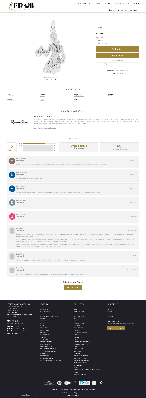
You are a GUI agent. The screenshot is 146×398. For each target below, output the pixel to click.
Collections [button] (95, 3)
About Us (110, 307)
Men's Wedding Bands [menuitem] (47, 358)
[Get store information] (13, 316)
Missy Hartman (21, 158)
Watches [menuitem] (43, 337)
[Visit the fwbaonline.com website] (67, 383)
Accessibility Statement (88, 389)
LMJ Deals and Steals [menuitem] (47, 307)
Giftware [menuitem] (43, 332)
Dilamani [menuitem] (77, 325)
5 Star (20, 143)
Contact (135, 3)
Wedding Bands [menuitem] (45, 311)
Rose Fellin (20, 254)
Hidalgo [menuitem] (76, 335)
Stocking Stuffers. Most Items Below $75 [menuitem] (87, 370)
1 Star (20, 151)
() (54, 143)
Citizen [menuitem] (76, 321)
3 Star (20, 147)
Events (109, 309)
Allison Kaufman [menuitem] (79, 311)
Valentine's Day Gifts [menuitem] (80, 374)
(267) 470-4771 (51, 80)
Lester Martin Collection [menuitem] (82, 342)
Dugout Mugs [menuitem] (78, 328)
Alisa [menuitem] (75, 309)
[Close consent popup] (36, 395)
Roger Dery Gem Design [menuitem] (81, 360)
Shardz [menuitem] (76, 367)
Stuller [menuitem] (76, 372)
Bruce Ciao (20, 268)
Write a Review (73, 288)
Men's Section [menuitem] (44, 335)
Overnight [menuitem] (77, 353)
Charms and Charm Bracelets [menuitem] (49, 316)
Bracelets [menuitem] (43, 328)
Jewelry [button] (106, 3)
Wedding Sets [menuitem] (44, 356)
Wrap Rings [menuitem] (44, 353)
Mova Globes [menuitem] (78, 351)
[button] (112, 10)
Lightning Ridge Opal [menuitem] (81, 344)
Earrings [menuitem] (43, 318)
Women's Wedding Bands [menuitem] (48, 351)
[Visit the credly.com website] (94, 383)
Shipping (107, 64)
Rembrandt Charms (79, 96)
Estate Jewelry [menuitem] (44, 330)
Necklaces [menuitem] (43, 321)
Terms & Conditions (75, 389)
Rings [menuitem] (42, 325)
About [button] (126, 3)
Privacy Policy (112, 314)
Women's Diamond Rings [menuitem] (48, 349)
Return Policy (111, 316)
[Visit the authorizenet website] (59, 383)
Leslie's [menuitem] (76, 339)
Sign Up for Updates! (116, 328)
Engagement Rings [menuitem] (46, 346)
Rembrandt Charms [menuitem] (80, 358)
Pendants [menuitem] (43, 314)
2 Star (20, 149)
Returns (129, 64)
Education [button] (117, 3)
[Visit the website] (75, 383)
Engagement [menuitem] (44, 309)
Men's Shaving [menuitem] (78, 349)
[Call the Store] (12, 312)
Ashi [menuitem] (75, 314)
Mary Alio (19, 228)
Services (110, 311)
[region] (51, 47)
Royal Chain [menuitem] (78, 365)
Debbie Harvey (21, 172)
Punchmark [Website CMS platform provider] (76, 395)
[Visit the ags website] (49, 383)
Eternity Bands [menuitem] (45, 344)
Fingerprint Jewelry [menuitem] (80, 332)
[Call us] (19, 314)
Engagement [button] (82, 3)
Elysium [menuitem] (76, 330)
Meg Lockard (20, 186)
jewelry (8, 16)
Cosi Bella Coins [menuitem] (79, 323)
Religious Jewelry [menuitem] (46, 342)
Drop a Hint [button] (117, 55)
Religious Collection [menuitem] (81, 356)
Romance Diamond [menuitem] (80, 363)
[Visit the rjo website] (100, 383)
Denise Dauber (21, 200)
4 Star (20, 145)
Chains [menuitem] (42, 323)
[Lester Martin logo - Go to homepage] (21, 6)
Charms (29, 16)
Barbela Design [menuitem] (79, 316)
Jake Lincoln (20, 214)
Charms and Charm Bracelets (19, 16)
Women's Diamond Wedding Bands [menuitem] (51, 360)
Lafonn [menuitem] (76, 337)
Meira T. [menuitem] (76, 346)
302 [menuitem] (75, 307)
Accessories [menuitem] (44, 339)
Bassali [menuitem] (76, 318)
